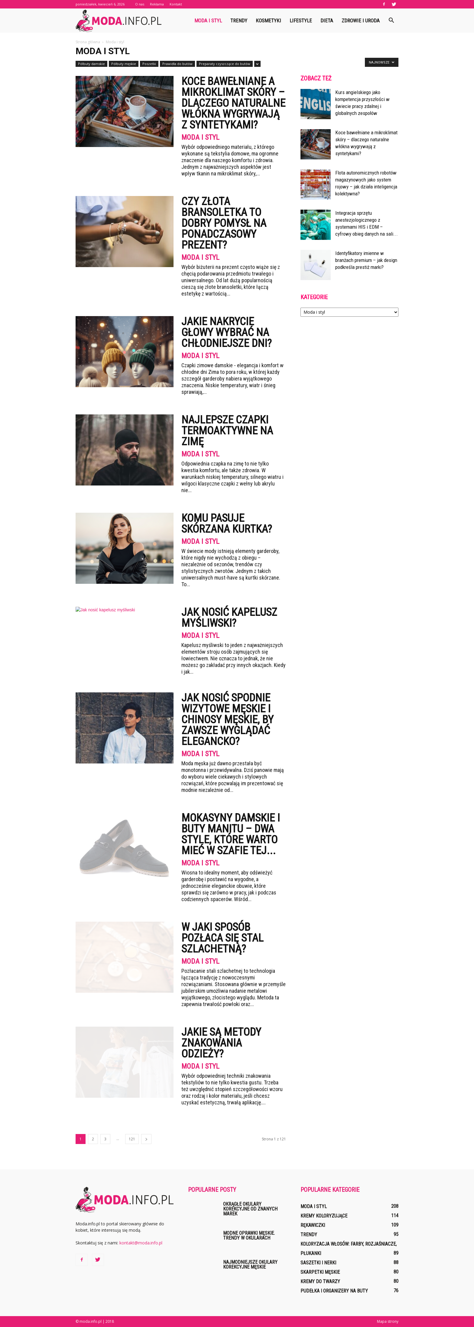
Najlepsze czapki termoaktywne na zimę (227, 430)
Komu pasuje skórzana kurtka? (226, 523)
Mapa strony (387, 1321)
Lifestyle (301, 21)
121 (132, 1139)
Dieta (326, 21)
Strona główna (88, 41)
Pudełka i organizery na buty (334, 1291)
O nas (139, 4)
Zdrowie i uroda (361, 21)
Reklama (157, 4)
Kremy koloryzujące (323, 1216)
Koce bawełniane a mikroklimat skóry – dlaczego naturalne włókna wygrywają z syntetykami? (233, 103)
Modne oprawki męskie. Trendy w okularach (249, 1235)
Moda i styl (208, 21)
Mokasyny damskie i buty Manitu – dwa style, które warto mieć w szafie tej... (230, 834)
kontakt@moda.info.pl (140, 1243)
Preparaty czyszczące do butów (224, 63)
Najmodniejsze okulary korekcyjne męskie (250, 1264)
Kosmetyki (268, 21)
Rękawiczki (312, 1225)
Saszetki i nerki (318, 1263)
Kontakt (176, 4)
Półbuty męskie (123, 63)
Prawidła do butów (177, 63)
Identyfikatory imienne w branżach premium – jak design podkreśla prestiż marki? (366, 260)
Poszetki (149, 63)
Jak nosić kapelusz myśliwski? (229, 617)
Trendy (238, 21)
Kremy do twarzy (320, 1281)
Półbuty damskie (91, 63)
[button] (391, 20)
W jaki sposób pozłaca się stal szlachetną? (222, 938)
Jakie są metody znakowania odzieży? (221, 1043)
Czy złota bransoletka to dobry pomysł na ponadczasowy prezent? (223, 223)
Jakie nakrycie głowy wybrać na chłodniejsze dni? (226, 332)
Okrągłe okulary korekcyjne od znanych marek (250, 1209)
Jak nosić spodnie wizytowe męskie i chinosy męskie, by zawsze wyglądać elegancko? (227, 719)
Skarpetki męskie (320, 1272)
